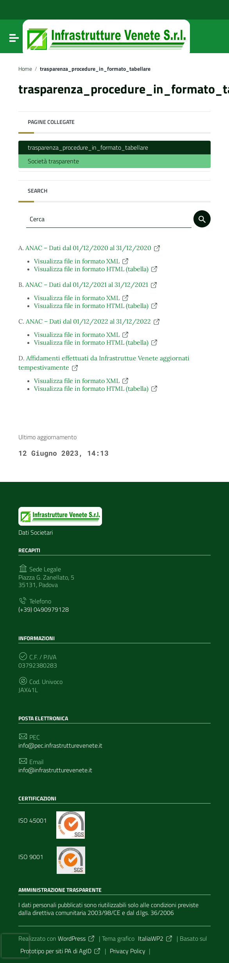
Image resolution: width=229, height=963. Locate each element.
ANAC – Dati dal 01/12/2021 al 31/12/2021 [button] (91, 284)
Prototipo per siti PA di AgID (60, 951)
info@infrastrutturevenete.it (55, 770)
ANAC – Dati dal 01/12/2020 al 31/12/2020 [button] (93, 248)
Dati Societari (35, 532)
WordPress (76, 938)
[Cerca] (202, 218)
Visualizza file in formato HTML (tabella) (96, 269)
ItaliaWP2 (155, 938)
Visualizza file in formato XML (81, 261)
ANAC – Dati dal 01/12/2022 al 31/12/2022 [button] (93, 321)
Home (25, 68)
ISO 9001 (51, 856)
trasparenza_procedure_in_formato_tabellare (88, 147)
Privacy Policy (127, 951)
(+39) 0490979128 (43, 609)
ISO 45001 (51, 820)
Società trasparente (53, 161)
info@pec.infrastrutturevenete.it (60, 745)
